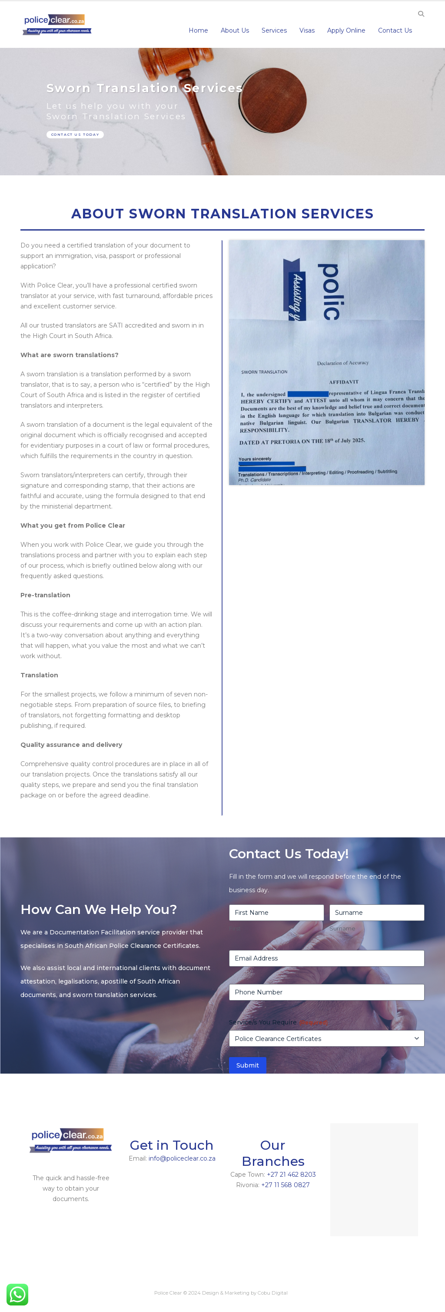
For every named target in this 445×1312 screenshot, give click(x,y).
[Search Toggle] (421, 14)
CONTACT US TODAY (75, 134)
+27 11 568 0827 (285, 1185)
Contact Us (395, 30)
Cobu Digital (273, 1293)
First (235, 928)
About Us (235, 30)
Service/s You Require (278, 1022)
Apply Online (346, 30)
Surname (342, 928)
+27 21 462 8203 (291, 1174)
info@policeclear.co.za (182, 1158)
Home (198, 30)
